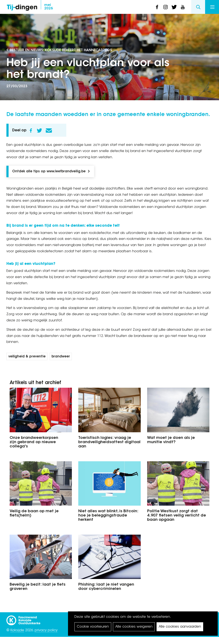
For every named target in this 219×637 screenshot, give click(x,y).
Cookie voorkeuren (93, 626)
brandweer (61, 356)
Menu (212, 7)
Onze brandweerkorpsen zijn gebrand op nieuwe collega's (34, 442)
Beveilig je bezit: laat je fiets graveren (37, 587)
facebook (157, 7)
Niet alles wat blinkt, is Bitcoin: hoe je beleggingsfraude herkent (108, 515)
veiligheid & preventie (27, 356)
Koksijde (17, 630)
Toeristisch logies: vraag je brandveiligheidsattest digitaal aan (109, 442)
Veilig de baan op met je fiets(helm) (34, 513)
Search (198, 7)
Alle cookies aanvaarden (180, 626)
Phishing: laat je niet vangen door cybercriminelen (106, 587)
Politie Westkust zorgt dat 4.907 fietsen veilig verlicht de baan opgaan (176, 515)
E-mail (49, 130)
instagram (165, 7)
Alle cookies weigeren (133, 626)
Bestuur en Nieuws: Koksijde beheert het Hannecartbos (61, 50)
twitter (174, 7)
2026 (48, 6)
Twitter (39, 130)
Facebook (31, 130)
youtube (182, 7)
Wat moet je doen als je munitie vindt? (171, 440)
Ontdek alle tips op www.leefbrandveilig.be (49, 171)
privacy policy (46, 630)
